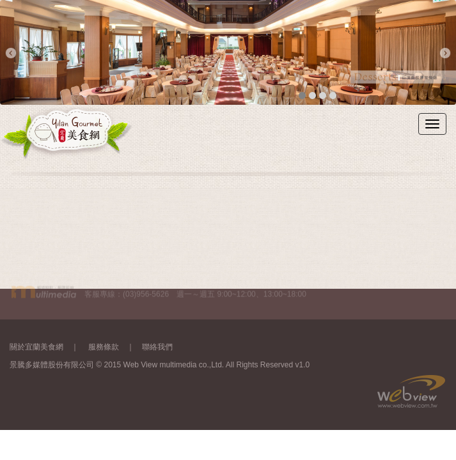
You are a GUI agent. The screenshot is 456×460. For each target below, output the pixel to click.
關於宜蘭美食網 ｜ (48, 346)
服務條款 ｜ (115, 346)
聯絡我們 (157, 346)
